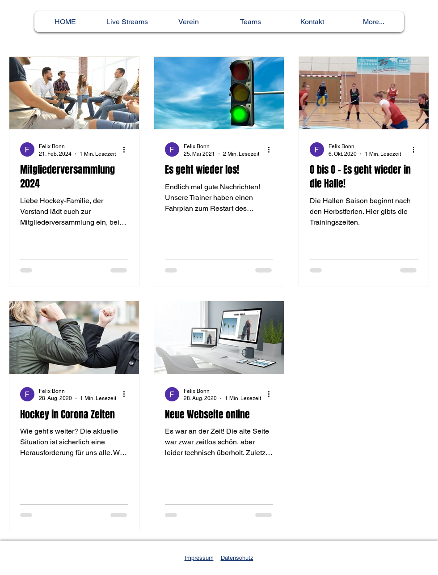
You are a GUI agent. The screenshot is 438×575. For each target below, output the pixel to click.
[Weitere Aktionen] (127, 149)
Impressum (199, 557)
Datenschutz (237, 557)
